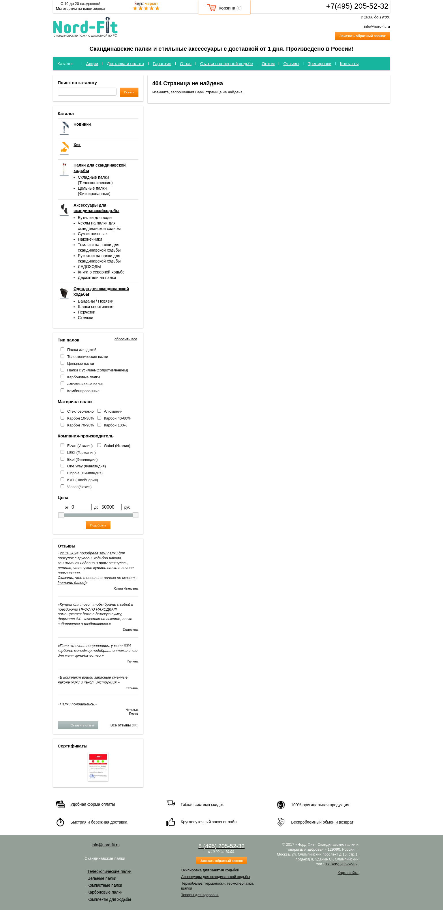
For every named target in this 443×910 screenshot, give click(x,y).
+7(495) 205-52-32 (357, 6)
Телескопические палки (87, 356)
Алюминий (113, 411)
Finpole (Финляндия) (85, 473)
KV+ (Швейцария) (82, 480)
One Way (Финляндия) (86, 466)
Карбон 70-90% (80, 425)
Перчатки (86, 312)
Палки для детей (81, 350)
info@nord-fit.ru (377, 26)
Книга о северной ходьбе (101, 272)
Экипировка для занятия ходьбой (210, 870)
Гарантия (162, 63)
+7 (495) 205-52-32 (341, 864)
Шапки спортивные (95, 306)
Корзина (227, 7)
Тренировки (319, 63)
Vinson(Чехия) (79, 487)
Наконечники (90, 239)
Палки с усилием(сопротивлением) (97, 370)
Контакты (349, 63)
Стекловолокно (80, 411)
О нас (186, 63)
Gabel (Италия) (117, 445)
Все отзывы (120, 725)
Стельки (85, 317)
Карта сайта (348, 873)
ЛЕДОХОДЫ (89, 266)
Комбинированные (83, 391)
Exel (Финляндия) (82, 459)
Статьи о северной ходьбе (226, 63)
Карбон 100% (115, 425)
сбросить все (125, 339)
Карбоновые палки (83, 377)
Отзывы (291, 63)
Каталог (65, 63)
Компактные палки (104, 885)
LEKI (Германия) (81, 452)
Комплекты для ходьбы (109, 899)
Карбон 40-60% (117, 418)
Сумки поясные (92, 233)
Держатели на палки (97, 277)
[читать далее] (71, 582)
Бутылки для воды (95, 217)
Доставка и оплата (125, 63)
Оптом (268, 63)
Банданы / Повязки (95, 301)
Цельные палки (80, 363)
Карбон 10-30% (80, 418)
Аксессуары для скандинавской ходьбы (215, 877)
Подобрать (98, 525)
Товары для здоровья (200, 895)
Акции (92, 63)
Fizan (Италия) (80, 445)
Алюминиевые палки (85, 384)
